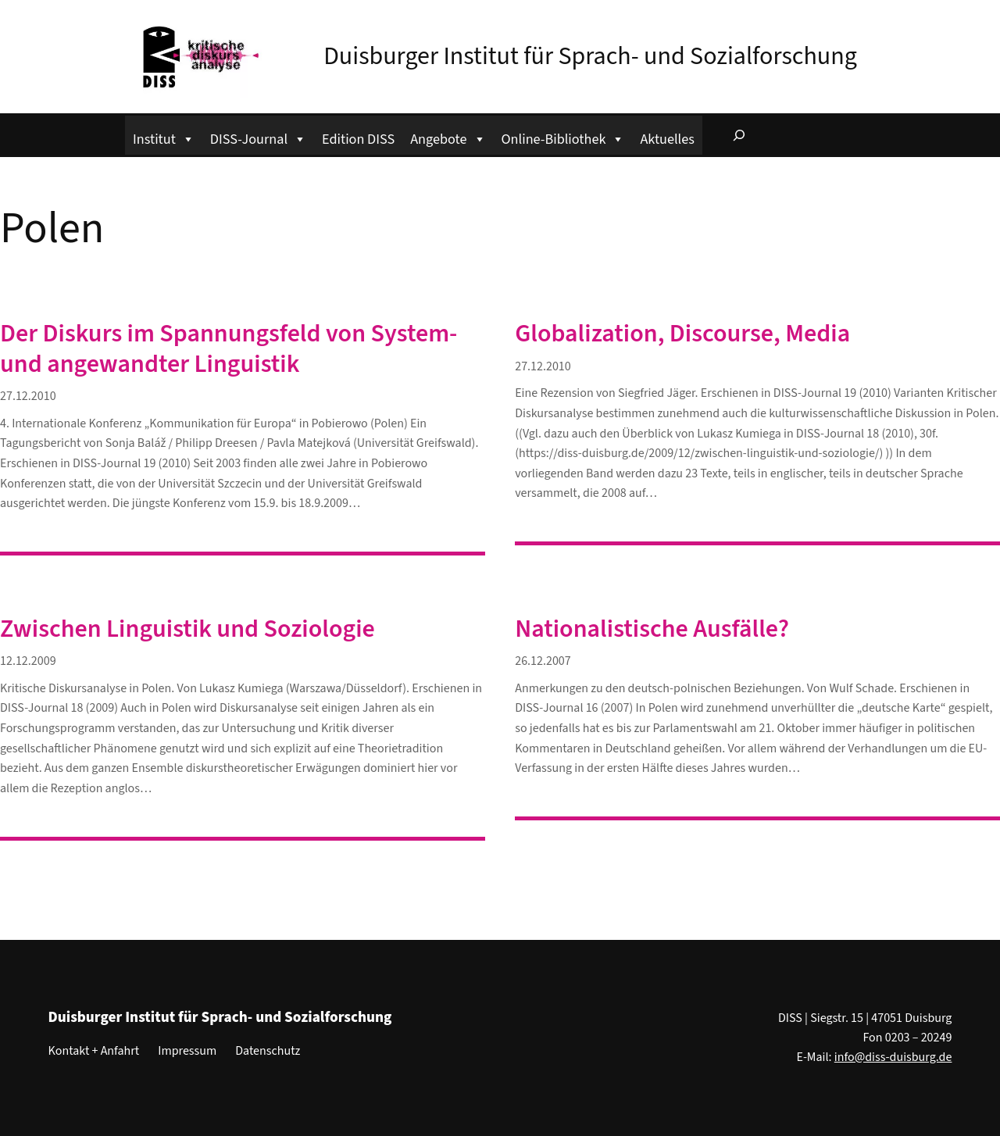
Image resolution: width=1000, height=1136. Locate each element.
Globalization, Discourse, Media (682, 333)
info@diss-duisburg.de (893, 1057)
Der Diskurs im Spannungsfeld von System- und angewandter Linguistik (228, 349)
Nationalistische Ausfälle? (652, 629)
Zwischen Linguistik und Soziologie (187, 629)
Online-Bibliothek (563, 137)
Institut (164, 137)
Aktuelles (667, 139)
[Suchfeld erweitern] (739, 135)
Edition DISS (358, 139)
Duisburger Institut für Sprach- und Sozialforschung (590, 56)
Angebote (447, 137)
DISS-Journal (258, 137)
